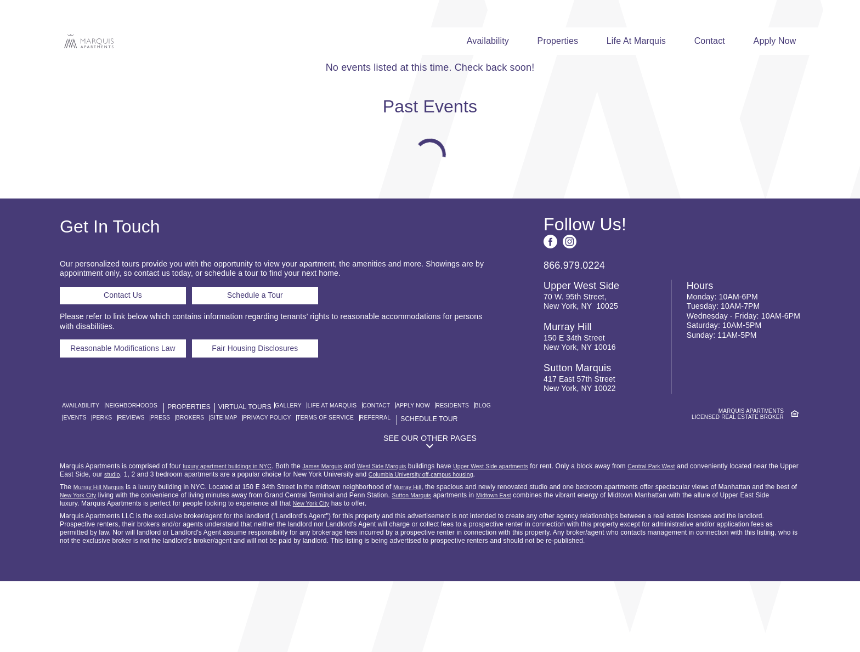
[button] (430, 511)
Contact (712, 41)
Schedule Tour (139, 488)
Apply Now (778, 41)
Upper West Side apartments (524, 537)
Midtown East (530, 566)
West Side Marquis (405, 537)
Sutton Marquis (443, 566)
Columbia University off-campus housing (478, 545)
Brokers (290, 479)
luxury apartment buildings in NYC (234, 537)
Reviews (220, 479)
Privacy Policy (381, 479)
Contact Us (123, 362)
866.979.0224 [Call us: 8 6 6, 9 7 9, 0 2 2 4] (574, 327)
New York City (103, 566)
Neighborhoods (141, 469)
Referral (85, 488)
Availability (488, 41)
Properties (559, 41)
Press (255, 479)
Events (153, 479)
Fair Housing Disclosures (282, 424)
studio (160, 545)
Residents (86, 479)
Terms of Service (450, 479)
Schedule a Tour (260, 362)
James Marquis (339, 537)
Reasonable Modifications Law (134, 424)
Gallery (306, 469)
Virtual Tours (256, 469)
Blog (123, 479)
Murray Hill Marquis (102, 558)
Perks (185, 479)
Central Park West (694, 537)
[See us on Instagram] (569, 303)
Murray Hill (417, 558)
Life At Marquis (638, 41)
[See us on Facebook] (550, 303)
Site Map (330, 479)
